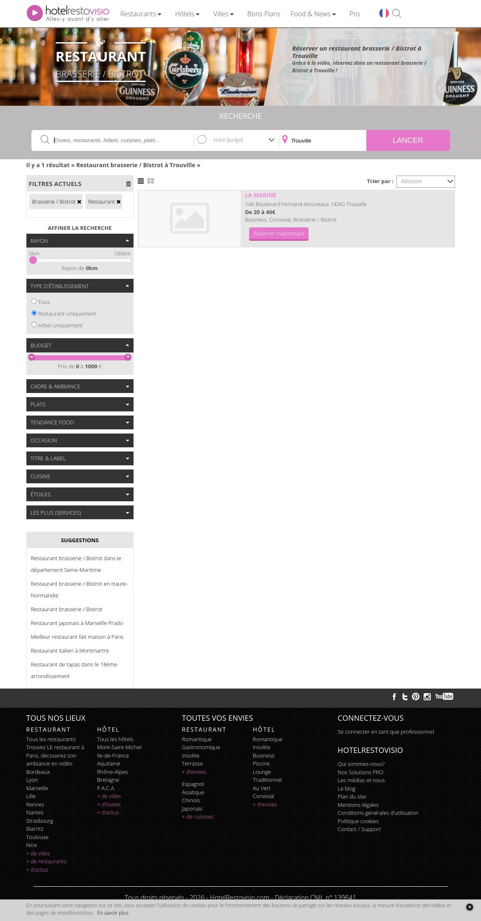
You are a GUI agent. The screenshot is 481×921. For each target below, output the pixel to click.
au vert (262, 788)
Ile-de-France (113, 755)
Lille (31, 796)
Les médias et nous (361, 780)
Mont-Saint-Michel (119, 747)
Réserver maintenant (278, 233)
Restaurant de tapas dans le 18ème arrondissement (74, 670)
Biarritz (35, 828)
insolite (191, 755)
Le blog (346, 788)
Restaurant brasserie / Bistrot (67, 609)
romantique (197, 739)
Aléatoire (411, 181)
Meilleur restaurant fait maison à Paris (77, 636)
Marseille (37, 788)
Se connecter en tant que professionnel (386, 731)
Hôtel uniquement (60, 325)
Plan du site (352, 796)
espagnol (193, 784)
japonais (192, 808)
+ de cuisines (198, 816)
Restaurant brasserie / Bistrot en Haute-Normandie (79, 589)
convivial (263, 796)
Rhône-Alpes (112, 772)
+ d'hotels (109, 804)
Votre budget (228, 139)
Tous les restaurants (51, 739)
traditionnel (267, 779)
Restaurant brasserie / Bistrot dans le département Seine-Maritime (76, 564)
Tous (44, 302)
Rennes (35, 804)
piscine (261, 763)
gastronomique (201, 747)
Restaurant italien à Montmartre (70, 650)
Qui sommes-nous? (361, 764)
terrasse (192, 763)
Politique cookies (358, 821)
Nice (31, 845)
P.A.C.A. (106, 788)
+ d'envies (194, 772)
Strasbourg (39, 820)
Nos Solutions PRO (360, 772)
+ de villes (38, 853)
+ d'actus (37, 869)
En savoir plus (112, 912)
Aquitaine (108, 763)
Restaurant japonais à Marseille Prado (77, 623)
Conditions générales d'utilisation (378, 812)
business (264, 755)
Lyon (32, 779)
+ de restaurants (46, 861)
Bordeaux (38, 772)
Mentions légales (358, 805)
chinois (191, 800)
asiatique (193, 792)
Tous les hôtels (115, 739)
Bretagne (108, 779)
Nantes (35, 812)
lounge (262, 772)
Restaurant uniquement (67, 313)
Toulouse (37, 837)
